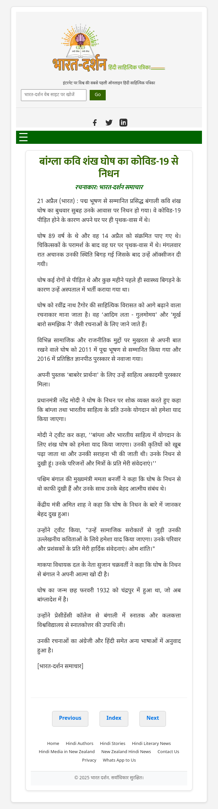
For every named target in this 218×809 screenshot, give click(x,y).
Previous (70, 718)
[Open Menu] (23, 137)
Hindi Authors (79, 744)
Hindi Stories (112, 744)
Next (152, 718)
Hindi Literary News (151, 744)
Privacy (89, 760)
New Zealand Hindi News (126, 752)
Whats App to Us (119, 760)
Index (113, 718)
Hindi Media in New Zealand (67, 752)
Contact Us (168, 752)
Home (53, 744)
